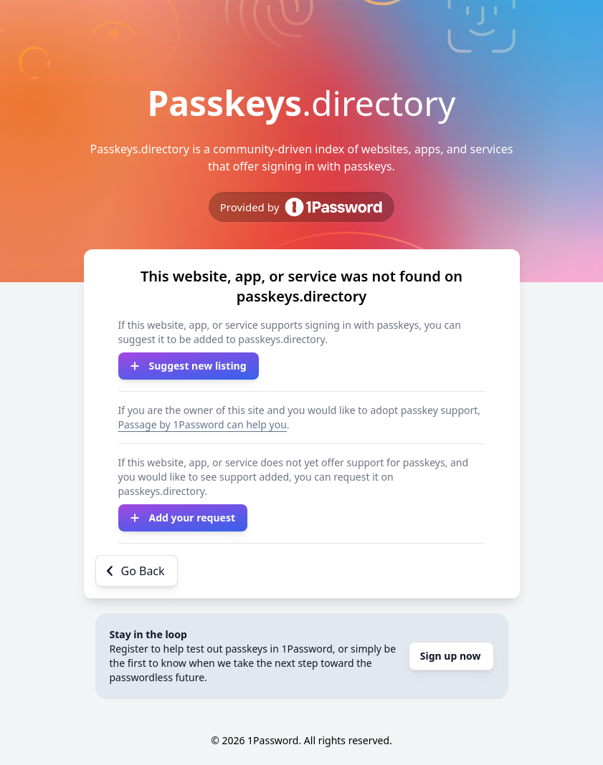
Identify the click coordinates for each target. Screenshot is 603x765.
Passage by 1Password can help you (202, 424)
